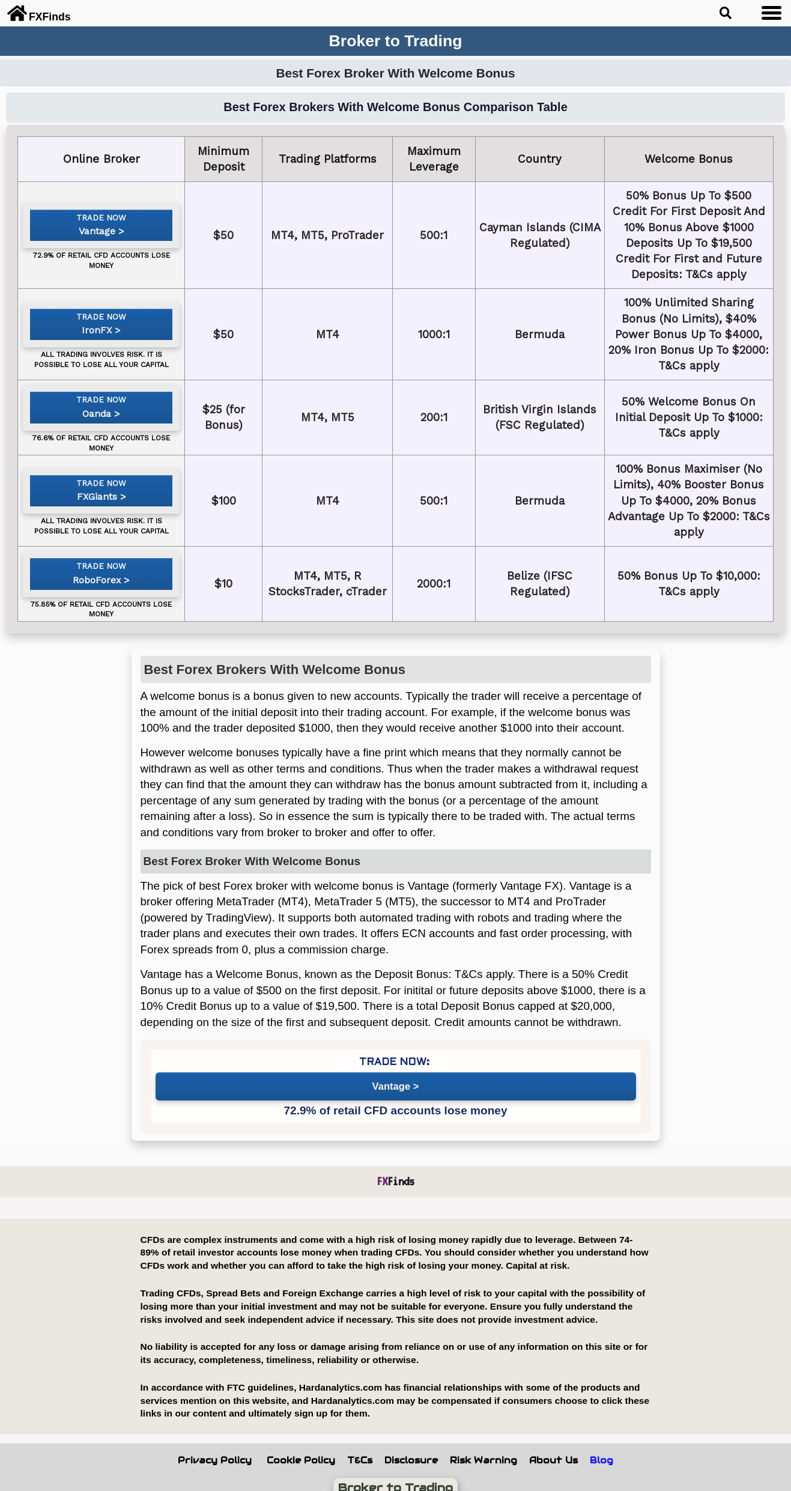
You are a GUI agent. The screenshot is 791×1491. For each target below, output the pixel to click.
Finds (395, 1166)
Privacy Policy (215, 1444)
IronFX (106, 331)
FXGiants (106, 491)
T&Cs (359, 1444)
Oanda (106, 416)
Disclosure (411, 1444)
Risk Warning (483, 1444)
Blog (601, 1444)
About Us (553, 1444)
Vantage (106, 237)
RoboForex (106, 577)
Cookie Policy (301, 1444)
